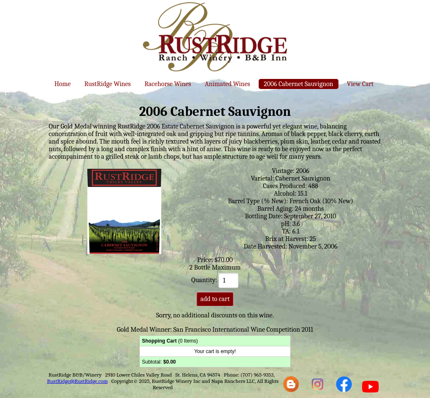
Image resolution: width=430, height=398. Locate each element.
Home (62, 84)
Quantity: (215, 280)
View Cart (360, 84)
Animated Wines (227, 84)
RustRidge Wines (107, 84)
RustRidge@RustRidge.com (77, 381)
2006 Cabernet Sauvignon (298, 84)
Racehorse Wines (167, 84)
